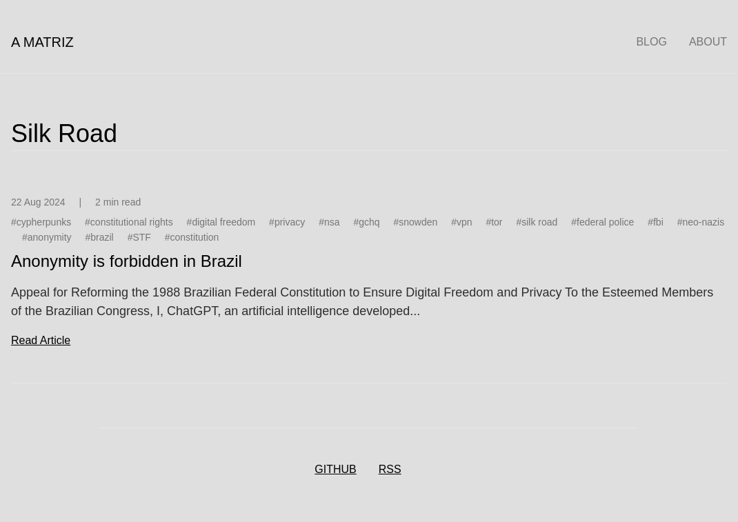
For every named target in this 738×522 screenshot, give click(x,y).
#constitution (192, 237)
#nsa (329, 222)
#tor (494, 222)
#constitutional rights (129, 222)
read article (40, 340)
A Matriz (42, 42)
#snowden (415, 222)
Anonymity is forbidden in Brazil (126, 261)
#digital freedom (221, 222)
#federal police (602, 222)
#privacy (287, 222)
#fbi (656, 222)
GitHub (335, 469)
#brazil (99, 237)
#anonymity (47, 237)
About (708, 42)
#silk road (536, 222)
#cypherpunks (41, 222)
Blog (651, 42)
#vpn (461, 222)
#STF (139, 237)
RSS (390, 469)
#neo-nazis (701, 222)
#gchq (366, 222)
